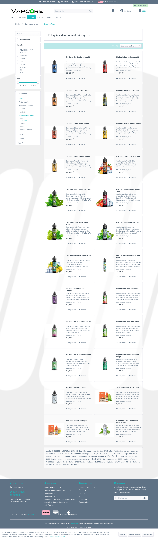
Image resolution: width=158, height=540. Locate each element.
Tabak (21, 118)
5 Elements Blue (82, 456)
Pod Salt (22, 64)
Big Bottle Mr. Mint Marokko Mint (78, 354)
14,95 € (33, 85)
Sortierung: (114, 46)
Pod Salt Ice (113, 456)
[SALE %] (58, 17)
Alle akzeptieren (134, 534)
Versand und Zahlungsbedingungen (57, 490)
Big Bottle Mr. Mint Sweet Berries (78, 321)
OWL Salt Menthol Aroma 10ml (127, 222)
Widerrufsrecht (49, 493)
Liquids (20, 98)
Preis (18, 78)
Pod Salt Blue (76, 454)
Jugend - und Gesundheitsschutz (56, 502)
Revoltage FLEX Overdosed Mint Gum (128, 256)
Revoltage (23, 67)
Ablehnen (123, 534)
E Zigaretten (22, 94)
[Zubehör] (49, 17)
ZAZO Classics (53, 450)
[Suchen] (90, 11)
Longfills (22, 108)
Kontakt (16, 494)
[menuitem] (73, 11)
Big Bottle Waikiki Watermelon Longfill (127, 355)
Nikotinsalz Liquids (26, 105)
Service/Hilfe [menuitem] (140, 5)
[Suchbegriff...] (73, 11)
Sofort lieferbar (25, 39)
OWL (21, 61)
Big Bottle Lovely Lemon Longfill (128, 123)
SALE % (20, 143)
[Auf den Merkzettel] (82, 78)
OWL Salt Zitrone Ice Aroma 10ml (78, 255)
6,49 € (25, 85)
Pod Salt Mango (85, 451)
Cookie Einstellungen (87, 487)
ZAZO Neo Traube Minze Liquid (127, 387)
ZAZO (21, 73)
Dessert (22, 126)
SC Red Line (62, 459)
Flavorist (23, 59)
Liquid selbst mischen (52, 487)
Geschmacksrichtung (26, 115)
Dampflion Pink (98, 454)
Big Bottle (102, 456)
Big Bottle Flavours (26, 53)
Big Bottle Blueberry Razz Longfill (75, 289)
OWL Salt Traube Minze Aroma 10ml (77, 223)
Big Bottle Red (98, 458)
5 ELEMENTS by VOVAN (27, 50)
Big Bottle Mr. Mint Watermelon (128, 288)
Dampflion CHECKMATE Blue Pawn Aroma (127, 421)
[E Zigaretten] (21, 17)
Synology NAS (84, 502)
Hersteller (20, 45)
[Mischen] (40, 17)
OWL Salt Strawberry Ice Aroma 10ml (128, 190)
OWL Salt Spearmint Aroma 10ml (78, 189)
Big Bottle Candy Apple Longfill (77, 123)
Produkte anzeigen (28, 34)
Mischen (21, 134)
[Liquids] (31, 17)
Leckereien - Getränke (26, 129)
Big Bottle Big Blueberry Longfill (78, 57)
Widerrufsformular (51, 496)
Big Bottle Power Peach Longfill (78, 90)
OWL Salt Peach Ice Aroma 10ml (128, 156)
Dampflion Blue (98, 451)
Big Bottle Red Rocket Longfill (127, 57)
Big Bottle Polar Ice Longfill (76, 387)
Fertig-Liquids (24, 102)
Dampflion (23, 56)
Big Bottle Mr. (130, 454)
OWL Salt (60, 456)
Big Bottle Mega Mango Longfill (78, 156)
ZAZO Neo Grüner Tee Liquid (76, 420)
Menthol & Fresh (24, 121)
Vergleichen (71, 78)
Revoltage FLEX (87, 454)
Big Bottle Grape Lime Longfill (127, 90)
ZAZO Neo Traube (63, 454)
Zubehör (21, 138)
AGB (80, 496)
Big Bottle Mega (84, 459)
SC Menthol (92, 456)
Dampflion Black (70, 450)
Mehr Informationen (57, 536)
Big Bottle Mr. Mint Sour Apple (127, 321)
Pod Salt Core (118, 451)
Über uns (82, 490)
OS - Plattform (49, 505)
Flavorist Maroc (51, 454)
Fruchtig (22, 123)
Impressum (83, 499)
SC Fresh (127, 451)
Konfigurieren (148, 534)
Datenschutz (83, 493)
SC (21, 70)
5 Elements (110, 459)
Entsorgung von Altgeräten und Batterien (59, 499)
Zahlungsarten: (33, 514)
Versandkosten (74, 523)
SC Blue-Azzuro (108, 454)
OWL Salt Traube (118, 454)
